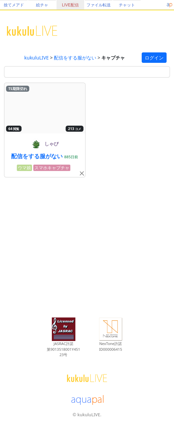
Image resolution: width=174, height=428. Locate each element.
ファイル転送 (98, 5)
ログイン (154, 57)
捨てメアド (14, 5)
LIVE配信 (70, 5)
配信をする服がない (75, 57)
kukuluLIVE (36, 57)
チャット (127, 5)
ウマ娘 (24, 168)
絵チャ (42, 5)
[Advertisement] (87, 246)
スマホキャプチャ (51, 168)
